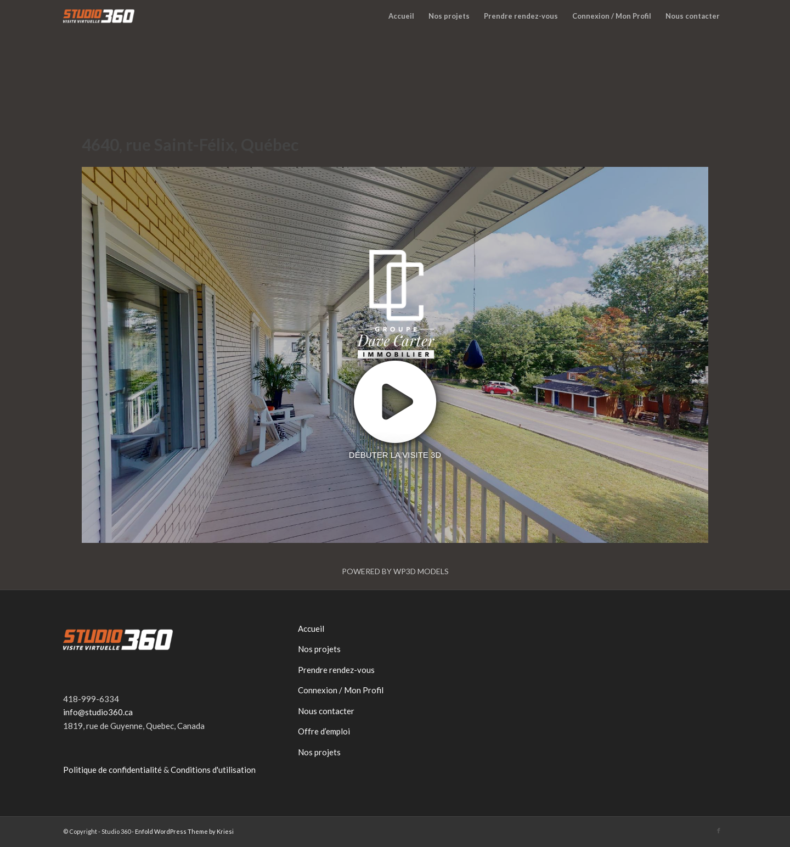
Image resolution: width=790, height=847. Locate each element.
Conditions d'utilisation (213, 770)
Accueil (311, 628)
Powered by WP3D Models (395, 571)
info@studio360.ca (98, 712)
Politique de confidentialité (112, 770)
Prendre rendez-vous (336, 670)
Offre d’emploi (324, 731)
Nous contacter (326, 711)
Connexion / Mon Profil (340, 690)
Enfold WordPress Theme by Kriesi (184, 831)
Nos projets (319, 649)
